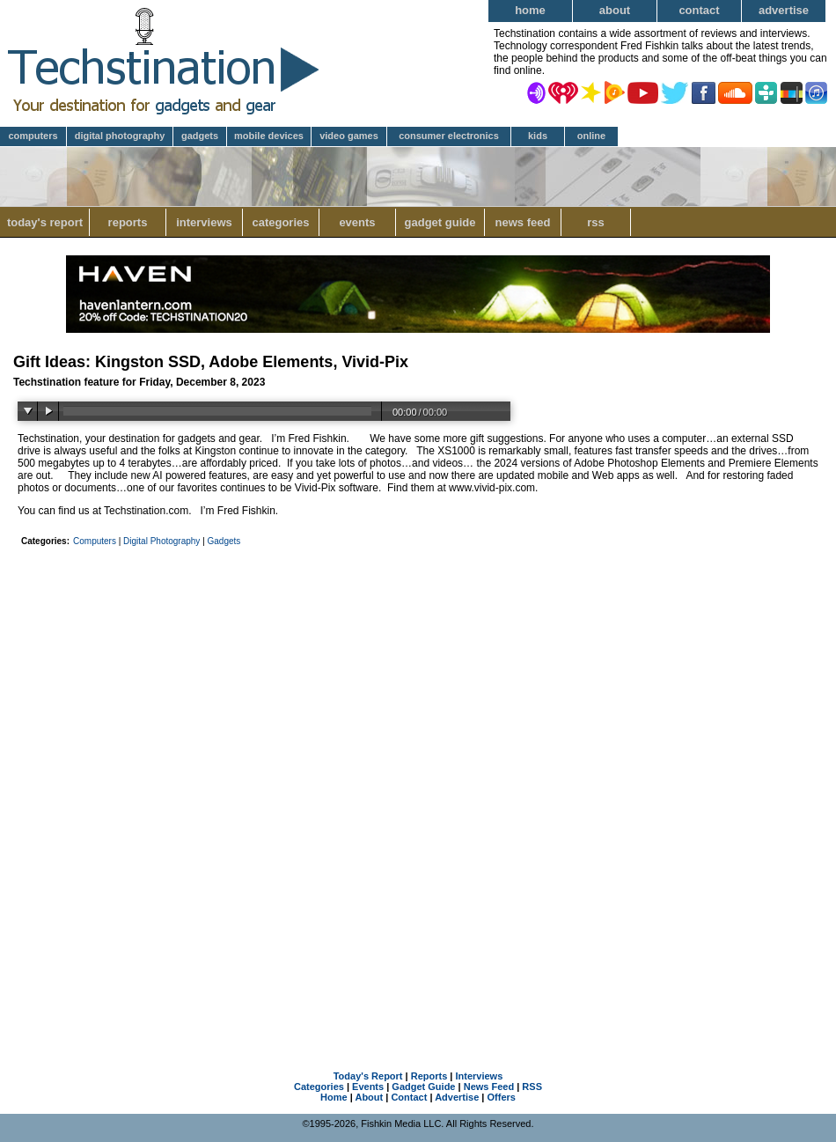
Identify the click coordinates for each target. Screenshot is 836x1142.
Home (530, 10)
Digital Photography (120, 135)
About (614, 10)
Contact (698, 10)
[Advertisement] (418, 684)
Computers (32, 135)
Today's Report (45, 222)
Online (591, 135)
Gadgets (199, 135)
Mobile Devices (269, 135)
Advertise (784, 10)
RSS (596, 222)
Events (357, 222)
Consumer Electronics (449, 135)
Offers (502, 1097)
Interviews (204, 222)
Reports (128, 222)
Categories (280, 222)
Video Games (348, 135)
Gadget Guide (440, 222)
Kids (537, 135)
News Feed (523, 222)
